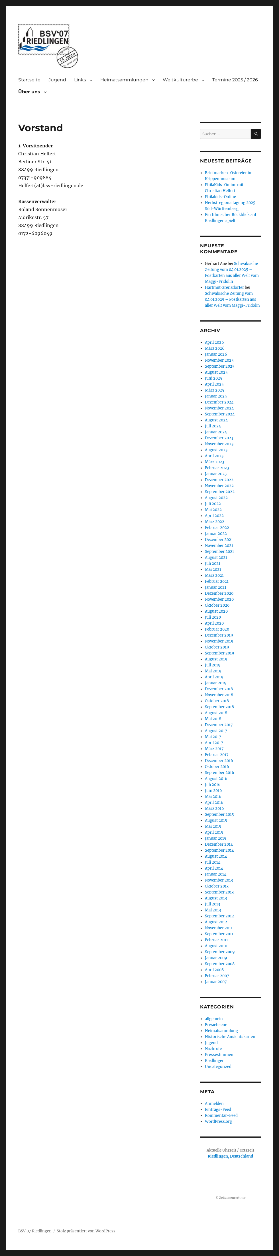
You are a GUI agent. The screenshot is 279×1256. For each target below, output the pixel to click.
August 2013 (216, 898)
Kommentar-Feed (221, 1115)
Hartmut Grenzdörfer (224, 287)
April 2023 (214, 456)
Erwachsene (216, 1024)
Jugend (57, 80)
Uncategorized (218, 1066)
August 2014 (216, 856)
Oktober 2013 (217, 886)
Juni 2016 (213, 790)
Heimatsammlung (221, 1030)
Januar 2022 (216, 533)
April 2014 (214, 868)
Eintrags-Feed (218, 1109)
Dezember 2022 (219, 479)
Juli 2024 (213, 426)
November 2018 (219, 695)
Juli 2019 (213, 665)
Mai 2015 (213, 826)
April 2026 (214, 342)
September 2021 (219, 551)
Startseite (29, 80)
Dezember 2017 (219, 724)
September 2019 (219, 653)
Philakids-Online (220, 196)
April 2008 (214, 969)
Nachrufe (213, 1048)
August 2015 (216, 820)
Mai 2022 (213, 509)
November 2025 (219, 360)
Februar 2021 (217, 581)
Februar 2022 (217, 527)
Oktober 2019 (217, 647)
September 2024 (220, 414)
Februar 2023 (217, 468)
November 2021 (219, 545)
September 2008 (220, 963)
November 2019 (219, 641)
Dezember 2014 (219, 844)
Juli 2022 (213, 503)
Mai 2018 (213, 718)
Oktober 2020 (217, 605)
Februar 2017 (217, 754)
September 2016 (219, 772)
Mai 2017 (213, 736)
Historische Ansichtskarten (230, 1036)
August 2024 (216, 420)
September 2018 (219, 707)
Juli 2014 (212, 862)
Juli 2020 (213, 617)
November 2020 (219, 599)
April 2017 (214, 742)
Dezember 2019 (219, 635)
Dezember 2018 (219, 689)
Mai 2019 (213, 671)
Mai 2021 (213, 569)
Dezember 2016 (219, 760)
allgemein (214, 1018)
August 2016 (216, 778)
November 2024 (219, 408)
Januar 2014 (215, 874)
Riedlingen (215, 1060)
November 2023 (219, 444)
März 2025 (214, 390)
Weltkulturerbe (180, 80)
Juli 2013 (212, 904)
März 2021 (214, 575)
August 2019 (216, 659)
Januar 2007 (216, 981)
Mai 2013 (213, 910)
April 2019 (214, 677)
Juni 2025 (213, 378)
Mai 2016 (213, 796)
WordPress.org (218, 1121)
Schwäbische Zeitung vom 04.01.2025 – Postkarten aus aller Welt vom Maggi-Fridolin (232, 299)
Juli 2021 (212, 563)
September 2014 (219, 850)
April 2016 (214, 802)
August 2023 (216, 450)
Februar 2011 (216, 940)
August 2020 (216, 611)
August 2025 (216, 372)
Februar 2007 (217, 975)
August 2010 (216, 946)
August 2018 (216, 713)
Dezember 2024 (219, 402)
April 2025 (214, 384)
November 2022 (219, 485)
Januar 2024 (216, 432)
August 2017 (216, 730)
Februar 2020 (217, 629)
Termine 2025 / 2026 (235, 80)
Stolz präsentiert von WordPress (86, 1231)
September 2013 (219, 892)
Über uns (29, 91)
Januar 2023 (216, 473)
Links (80, 80)
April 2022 (214, 515)
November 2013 (219, 880)
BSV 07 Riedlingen (35, 1231)
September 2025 (220, 366)
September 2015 (219, 814)
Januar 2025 (216, 396)
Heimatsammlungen (124, 80)
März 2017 (214, 748)
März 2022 (214, 521)
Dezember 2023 (219, 438)
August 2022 (216, 497)
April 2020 (214, 623)
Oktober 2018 (217, 701)
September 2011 (219, 934)
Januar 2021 (215, 587)
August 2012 (216, 922)
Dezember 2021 (219, 539)
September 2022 (220, 491)
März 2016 (214, 808)
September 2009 (220, 952)
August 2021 (216, 557)
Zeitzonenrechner (232, 1198)
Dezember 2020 (219, 593)
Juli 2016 (213, 784)
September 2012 (219, 916)
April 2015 (214, 832)
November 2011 (219, 928)
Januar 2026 (216, 354)
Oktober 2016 (217, 766)
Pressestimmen (219, 1054)
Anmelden (214, 1103)
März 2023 (214, 462)
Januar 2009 (216, 958)
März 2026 (215, 348)
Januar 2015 (215, 838)
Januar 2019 (216, 683)
